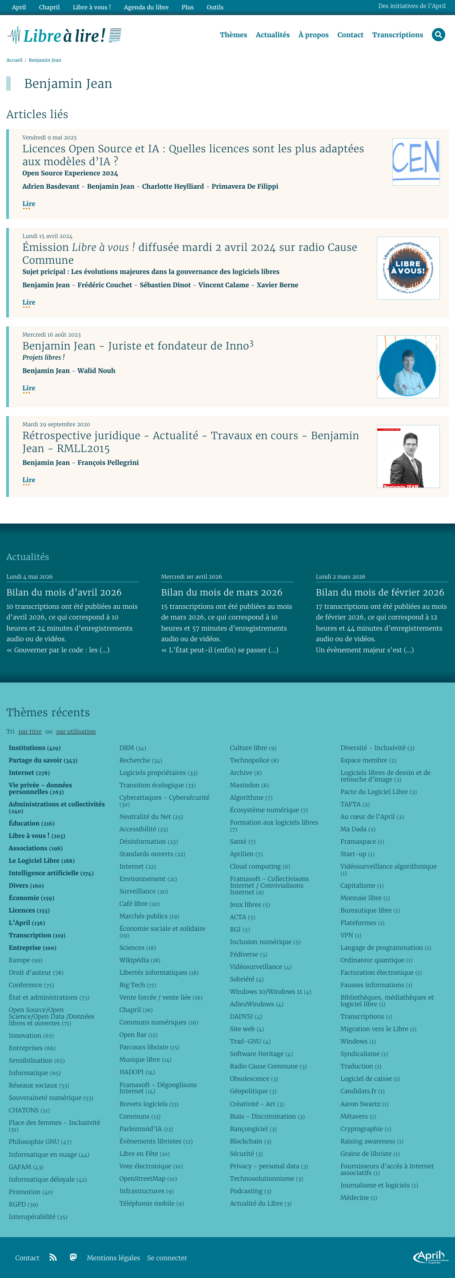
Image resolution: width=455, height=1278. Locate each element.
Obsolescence (254, 1079)
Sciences (138, 948)
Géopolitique (253, 1091)
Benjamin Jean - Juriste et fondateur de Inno (138, 346)
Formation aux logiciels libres (274, 825)
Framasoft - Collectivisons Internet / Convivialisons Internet (269, 885)
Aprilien (246, 854)
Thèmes (233, 35)
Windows (358, 1041)
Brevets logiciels (149, 1104)
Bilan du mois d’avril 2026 (64, 592)
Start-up (357, 854)
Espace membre (368, 760)
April (19, 7)
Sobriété (246, 979)
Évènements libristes (156, 1141)
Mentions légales (113, 1258)
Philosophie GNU (40, 1142)
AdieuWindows (256, 1004)
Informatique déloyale (48, 1179)
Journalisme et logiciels (379, 1185)
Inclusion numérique (265, 942)
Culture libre (253, 748)
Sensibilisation (37, 1060)
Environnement (148, 879)
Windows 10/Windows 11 (270, 992)
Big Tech (138, 985)
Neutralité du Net (151, 817)
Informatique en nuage (49, 1155)
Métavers (358, 1116)
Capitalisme (361, 885)
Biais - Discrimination (267, 1116)
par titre (30, 732)
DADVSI (246, 1016)
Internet (138, 866)
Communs (140, 1116)
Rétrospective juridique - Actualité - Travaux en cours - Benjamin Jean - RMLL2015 (190, 442)
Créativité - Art (257, 1104)
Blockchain (250, 1141)
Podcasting (250, 1191)
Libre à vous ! (92, 7)
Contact (350, 35)
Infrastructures (147, 1191)
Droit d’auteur (36, 972)
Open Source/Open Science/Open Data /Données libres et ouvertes (51, 1016)
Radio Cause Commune (268, 1067)
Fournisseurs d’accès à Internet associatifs (387, 1169)
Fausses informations (376, 985)
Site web (247, 1029)
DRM (133, 748)
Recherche (141, 760)
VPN (350, 935)
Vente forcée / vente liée (161, 997)
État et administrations (49, 997)
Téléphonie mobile (152, 1203)
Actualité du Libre (260, 1203)
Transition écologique (158, 785)
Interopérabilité (38, 1217)
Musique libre (146, 1060)
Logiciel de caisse (370, 1079)
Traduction (360, 1067)
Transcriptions (397, 35)
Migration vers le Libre (378, 1029)
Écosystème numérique (269, 810)
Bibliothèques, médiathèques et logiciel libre (387, 1000)
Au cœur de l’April (372, 817)
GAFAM (26, 1167)
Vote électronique (151, 1166)
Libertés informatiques (159, 972)
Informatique (35, 1073)
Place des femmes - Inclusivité (54, 1126)
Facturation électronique (381, 972)
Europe (26, 960)
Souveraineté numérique (51, 1098)
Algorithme (251, 798)
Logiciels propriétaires (159, 773)
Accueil (14, 61)
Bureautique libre (370, 910)
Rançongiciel (253, 1129)
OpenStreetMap (148, 1179)
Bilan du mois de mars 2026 (222, 592)
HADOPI (138, 1072)
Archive (246, 773)
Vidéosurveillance (260, 967)
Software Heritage (261, 1054)
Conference (31, 985)
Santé (242, 841)
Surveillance (144, 891)
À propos (314, 35)
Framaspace (362, 841)
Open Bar (139, 1035)
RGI (240, 929)
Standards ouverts (153, 854)
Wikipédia (140, 960)
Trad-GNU (250, 1041)
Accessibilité (144, 829)
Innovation (31, 1036)
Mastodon (249, 785)
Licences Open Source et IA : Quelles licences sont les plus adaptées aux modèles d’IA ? (193, 155)
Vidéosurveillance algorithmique (388, 869)
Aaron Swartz (364, 1104)
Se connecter (167, 1258)
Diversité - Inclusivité (377, 748)
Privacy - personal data (269, 1166)
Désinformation (149, 841)
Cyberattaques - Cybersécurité (165, 801)
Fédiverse (248, 954)
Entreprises (32, 1048)
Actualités (273, 35)
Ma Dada (357, 829)
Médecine (358, 1198)
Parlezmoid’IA (146, 1129)
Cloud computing (260, 866)
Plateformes (362, 923)
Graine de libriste (370, 1154)
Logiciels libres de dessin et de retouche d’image (385, 776)
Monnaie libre (365, 898)
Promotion (31, 1192)
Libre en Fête (145, 1154)
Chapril (136, 1010)
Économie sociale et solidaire (163, 932)
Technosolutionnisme (266, 1179)
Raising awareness (371, 1141)
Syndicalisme (364, 1054)
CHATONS (29, 1111)
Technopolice (254, 760)
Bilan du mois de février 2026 (380, 592)
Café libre (140, 904)
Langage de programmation (385, 948)
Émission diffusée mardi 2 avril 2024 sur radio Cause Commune (189, 254)
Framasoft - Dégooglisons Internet (158, 1088)
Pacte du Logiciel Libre (378, 792)
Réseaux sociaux (39, 1085)
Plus (187, 7)
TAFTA (355, 804)
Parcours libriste (150, 1048)
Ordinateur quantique (376, 960)
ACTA (242, 917)
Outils (215, 7)
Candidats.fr (362, 1091)
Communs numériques (159, 1022)
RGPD (23, 1204)
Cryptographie (365, 1129)
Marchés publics (150, 916)
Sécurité (246, 1154)
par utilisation (76, 732)
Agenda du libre (146, 7)
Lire (28, 204)
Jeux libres (250, 905)
